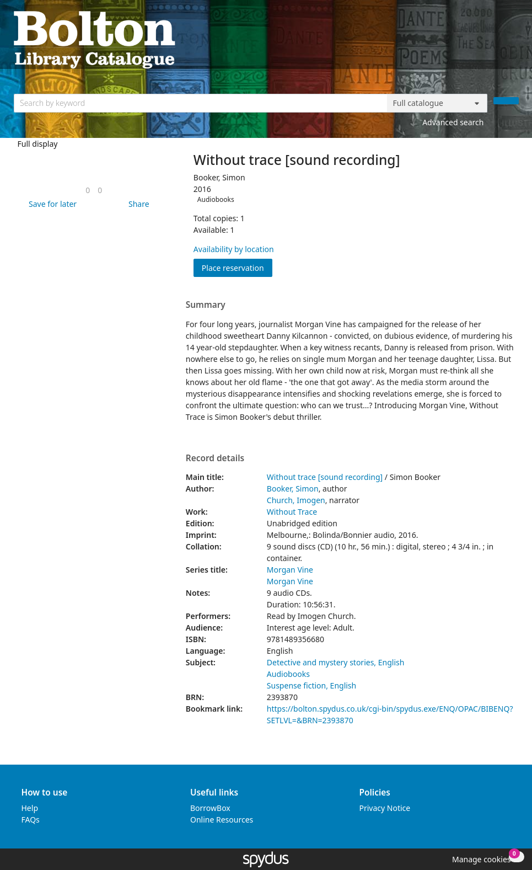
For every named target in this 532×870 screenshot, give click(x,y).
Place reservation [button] (237, 267)
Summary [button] (205, 305)
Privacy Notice (385, 808)
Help (30, 808)
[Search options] (437, 103)
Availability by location (234, 249)
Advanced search (452, 122)
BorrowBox (210, 808)
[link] (87, 190)
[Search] (506, 100)
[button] (51, 204)
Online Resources (221, 819)
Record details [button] (215, 458)
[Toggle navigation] (513, 39)
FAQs (31, 819)
